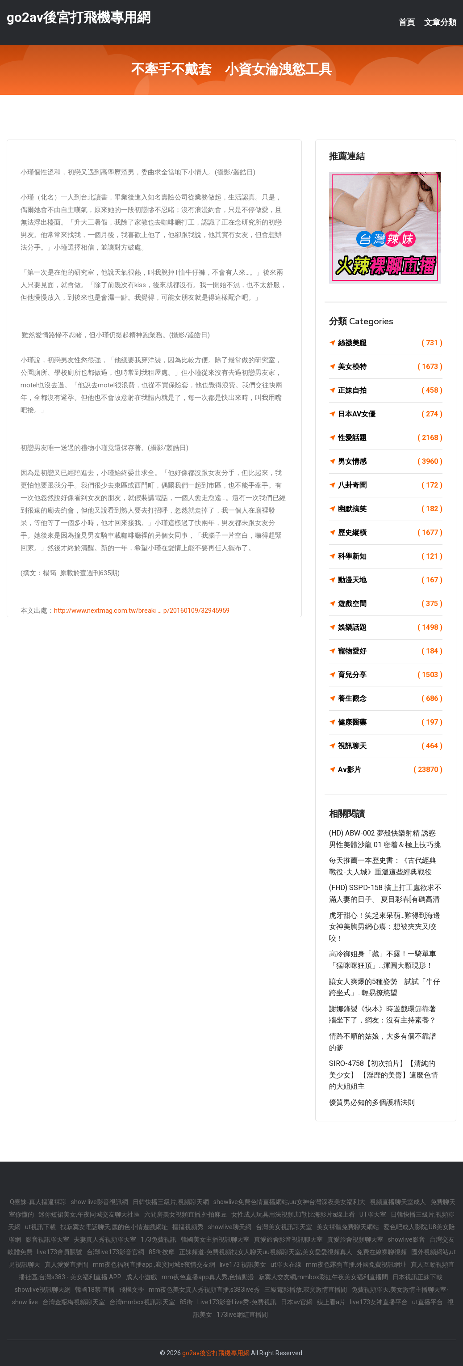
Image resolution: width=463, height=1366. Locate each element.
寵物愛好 (390, 651)
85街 (186, 1302)
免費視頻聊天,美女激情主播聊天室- (400, 1289)
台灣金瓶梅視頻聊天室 (73, 1302)
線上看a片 (331, 1302)
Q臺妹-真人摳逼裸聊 (38, 1201)
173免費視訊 (158, 1239)
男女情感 (390, 461)
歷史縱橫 (390, 532)
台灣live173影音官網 (115, 1252)
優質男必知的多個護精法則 (372, 1102)
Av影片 (390, 770)
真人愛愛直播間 (66, 1264)
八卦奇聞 (390, 485)
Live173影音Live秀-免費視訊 (236, 1302)
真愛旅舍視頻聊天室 (355, 1239)
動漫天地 (390, 580)
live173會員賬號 (59, 1252)
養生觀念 (390, 698)
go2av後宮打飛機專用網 (78, 17)
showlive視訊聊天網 (43, 1289)
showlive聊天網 (229, 1226)
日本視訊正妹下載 (417, 1277)
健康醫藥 (390, 722)
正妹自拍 (390, 390)
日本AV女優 (390, 414)
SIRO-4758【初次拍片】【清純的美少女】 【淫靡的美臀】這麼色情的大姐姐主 (383, 1074)
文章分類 (440, 22)
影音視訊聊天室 (47, 1239)
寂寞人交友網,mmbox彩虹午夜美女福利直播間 (323, 1277)
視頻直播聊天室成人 (398, 1201)
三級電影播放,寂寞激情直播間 (305, 1289)
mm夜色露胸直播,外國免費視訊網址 (356, 1264)
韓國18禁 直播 (95, 1289)
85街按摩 (162, 1252)
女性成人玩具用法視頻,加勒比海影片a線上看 (293, 1214)
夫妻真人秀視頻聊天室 (105, 1239)
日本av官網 (297, 1302)
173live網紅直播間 (242, 1314)
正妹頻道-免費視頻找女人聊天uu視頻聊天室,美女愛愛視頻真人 (265, 1252)
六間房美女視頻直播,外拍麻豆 (185, 1214)
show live (25, 1302)
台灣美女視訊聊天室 (284, 1226)
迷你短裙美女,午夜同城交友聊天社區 (89, 1214)
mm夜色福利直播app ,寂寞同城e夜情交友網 (154, 1264)
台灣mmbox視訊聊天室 (142, 1302)
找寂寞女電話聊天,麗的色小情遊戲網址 (114, 1226)
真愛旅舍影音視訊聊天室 (288, 1239)
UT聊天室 (372, 1214)
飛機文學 (131, 1289)
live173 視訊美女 (243, 1264)
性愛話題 (390, 438)
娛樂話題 (390, 627)
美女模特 (390, 367)
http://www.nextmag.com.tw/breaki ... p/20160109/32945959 (141, 611)
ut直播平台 (427, 1302)
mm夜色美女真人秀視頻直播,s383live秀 (204, 1289)
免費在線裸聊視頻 (382, 1252)
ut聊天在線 (286, 1264)
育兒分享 (390, 675)
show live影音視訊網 (99, 1201)
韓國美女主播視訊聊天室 (215, 1239)
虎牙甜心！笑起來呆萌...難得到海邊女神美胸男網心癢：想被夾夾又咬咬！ (384, 926)
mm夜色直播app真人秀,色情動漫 (208, 1277)
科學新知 (390, 556)
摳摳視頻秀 (188, 1226)
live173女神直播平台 (379, 1302)
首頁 (407, 22)
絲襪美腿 (390, 343)
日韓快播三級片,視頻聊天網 (171, 1201)
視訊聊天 (390, 746)
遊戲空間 (390, 604)
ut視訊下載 (40, 1226)
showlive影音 (406, 1239)
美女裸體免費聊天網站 (348, 1226)
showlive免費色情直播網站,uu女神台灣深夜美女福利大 (289, 1201)
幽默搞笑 (390, 509)
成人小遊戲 (141, 1277)
